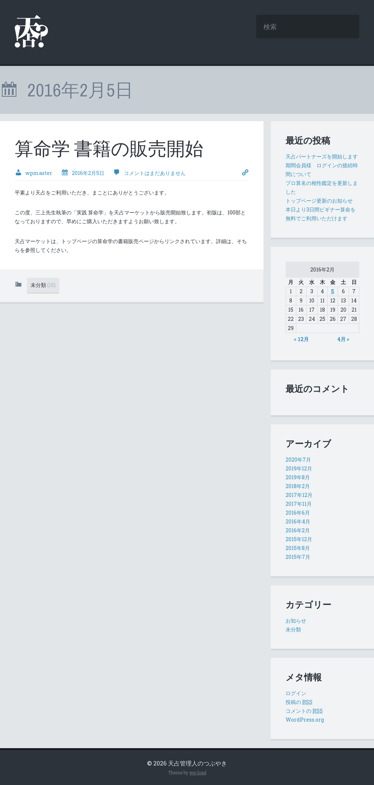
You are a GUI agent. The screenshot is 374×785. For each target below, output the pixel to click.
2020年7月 (298, 459)
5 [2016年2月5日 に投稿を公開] (332, 291)
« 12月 (301, 339)
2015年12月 (299, 539)
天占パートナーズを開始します (322, 156)
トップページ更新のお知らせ (319, 200)
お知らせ (296, 620)
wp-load (197, 772)
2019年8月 (298, 477)
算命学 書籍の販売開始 (109, 148)
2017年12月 (299, 494)
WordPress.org (305, 719)
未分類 (43, 284)
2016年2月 (298, 530)
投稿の (299, 701)
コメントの (304, 710)
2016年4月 (298, 521)
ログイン (296, 693)
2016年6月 (298, 512)
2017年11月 (299, 503)
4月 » (343, 339)
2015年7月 (298, 556)
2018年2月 (298, 486)
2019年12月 (299, 468)
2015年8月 (298, 547)
